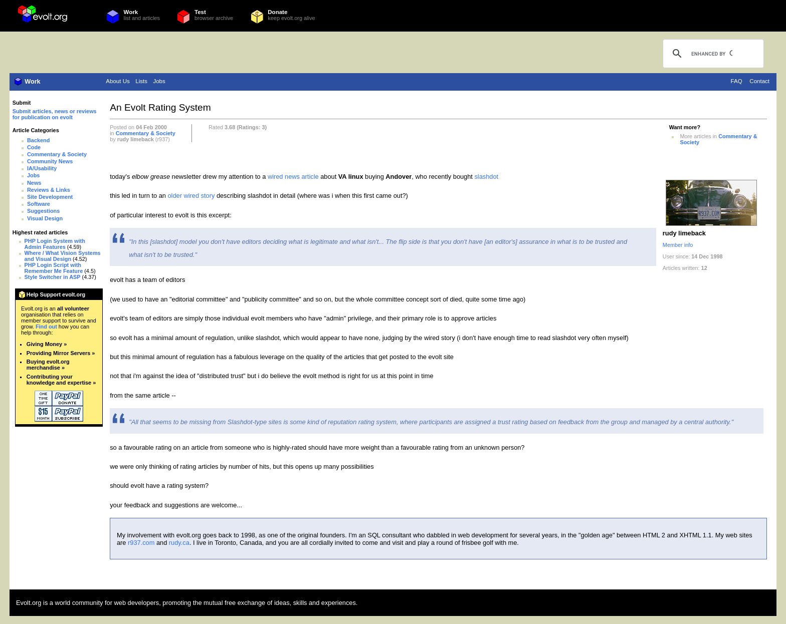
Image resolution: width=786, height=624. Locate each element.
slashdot (486, 176)
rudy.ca (179, 542)
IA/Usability (42, 168)
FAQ (736, 81)
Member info (678, 245)
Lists (141, 81)
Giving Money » (47, 344)
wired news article (293, 176)
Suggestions (43, 211)
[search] (711, 54)
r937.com (141, 542)
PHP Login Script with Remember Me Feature (54, 268)
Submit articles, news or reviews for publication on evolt (55, 114)
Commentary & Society (57, 154)
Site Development (50, 197)
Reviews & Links (48, 190)
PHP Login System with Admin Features (55, 244)
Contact (759, 81)
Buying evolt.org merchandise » (48, 365)
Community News (50, 161)
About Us (117, 81)
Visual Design (45, 218)
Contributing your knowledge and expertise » (61, 380)
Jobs (159, 81)
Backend (38, 140)
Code (34, 147)
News (34, 183)
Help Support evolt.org (56, 294)
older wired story (191, 195)
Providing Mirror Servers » (61, 353)
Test (200, 12)
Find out (46, 327)
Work (131, 12)
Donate (277, 12)
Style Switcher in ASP (53, 277)
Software (38, 204)
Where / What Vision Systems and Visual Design (63, 256)
